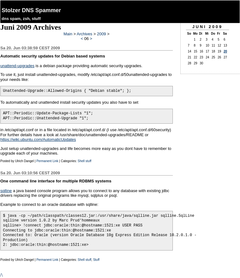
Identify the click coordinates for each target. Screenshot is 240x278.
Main (67, 34)
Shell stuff (85, 161)
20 (225, 51)
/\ (1, 275)
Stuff (96, 259)
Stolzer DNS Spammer (31, 10)
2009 (101, 34)
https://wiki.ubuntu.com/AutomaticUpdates (38, 139)
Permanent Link (47, 161)
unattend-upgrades (17, 65)
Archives (84, 34)
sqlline (6, 190)
